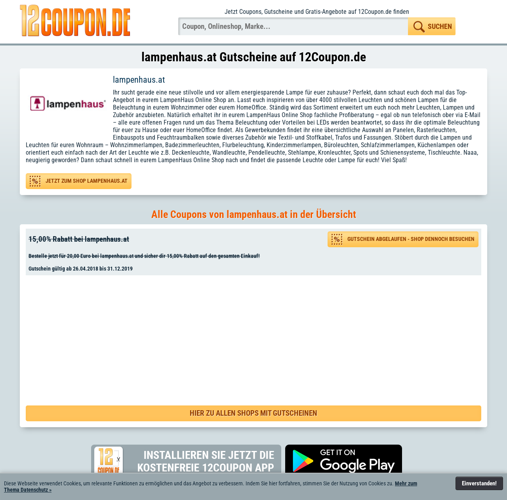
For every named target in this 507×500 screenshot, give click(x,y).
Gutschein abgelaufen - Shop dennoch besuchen (411, 239)
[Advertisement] (256, 332)
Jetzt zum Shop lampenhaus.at (87, 181)
